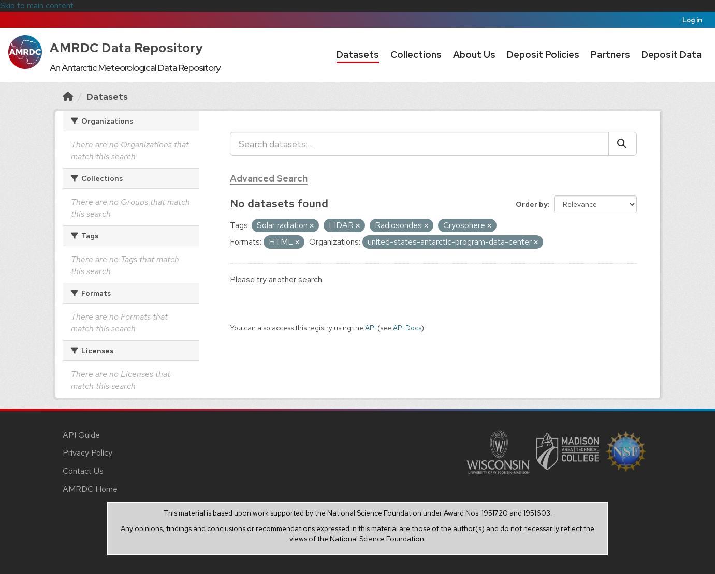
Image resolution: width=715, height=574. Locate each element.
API (370, 328)
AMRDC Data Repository (126, 48)
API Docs (407, 328)
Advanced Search (269, 178)
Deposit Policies (543, 55)
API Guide (81, 435)
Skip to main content (37, 5)
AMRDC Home (90, 489)
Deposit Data (671, 55)
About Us (474, 55)
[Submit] (622, 144)
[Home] (68, 96)
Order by (532, 204)
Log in (692, 20)
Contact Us (83, 470)
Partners (610, 55)
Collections (416, 55)
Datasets (358, 55)
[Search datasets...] (419, 144)
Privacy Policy (87, 452)
